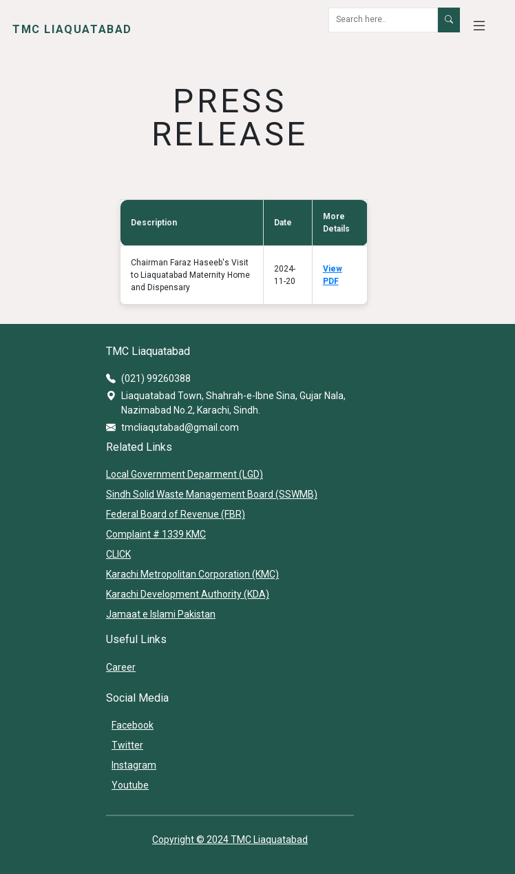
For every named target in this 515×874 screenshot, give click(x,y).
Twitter (127, 745)
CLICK (118, 554)
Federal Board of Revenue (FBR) (175, 514)
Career (121, 667)
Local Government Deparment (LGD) (184, 474)
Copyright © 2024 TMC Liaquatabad (230, 839)
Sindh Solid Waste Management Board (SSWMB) (211, 494)
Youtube (130, 785)
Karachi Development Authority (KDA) (187, 594)
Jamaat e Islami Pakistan (161, 614)
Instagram (134, 765)
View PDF (332, 275)
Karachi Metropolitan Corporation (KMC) (192, 574)
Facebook (133, 725)
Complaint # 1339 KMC (156, 534)
